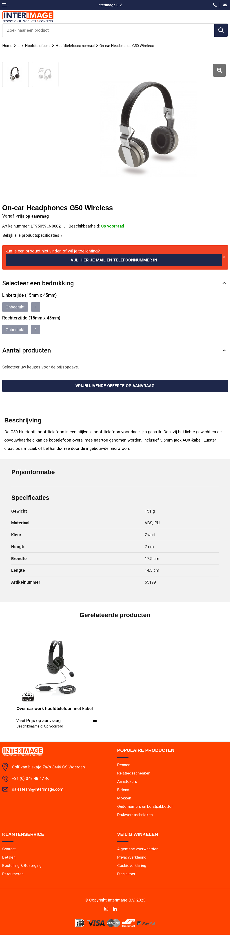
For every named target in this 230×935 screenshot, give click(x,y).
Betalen (8, 857)
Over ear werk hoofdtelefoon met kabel (54, 708)
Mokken (124, 798)
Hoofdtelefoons (39, 45)
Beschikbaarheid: (39, 726)
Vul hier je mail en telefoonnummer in (114, 260)
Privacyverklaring (131, 857)
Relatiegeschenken (133, 773)
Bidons (123, 790)
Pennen (123, 765)
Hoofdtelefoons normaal (79, 45)
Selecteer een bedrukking (38, 283)
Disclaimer (126, 874)
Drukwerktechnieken (134, 815)
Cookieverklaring (131, 866)
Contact (9, 849)
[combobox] (108, 30)
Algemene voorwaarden (137, 849)
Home (7, 45)
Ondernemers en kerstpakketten (144, 806)
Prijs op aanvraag (38, 720)
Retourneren (12, 874)
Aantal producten (26, 350)
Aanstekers (127, 781)
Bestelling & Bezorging (21, 866)
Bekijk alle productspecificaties (32, 235)
